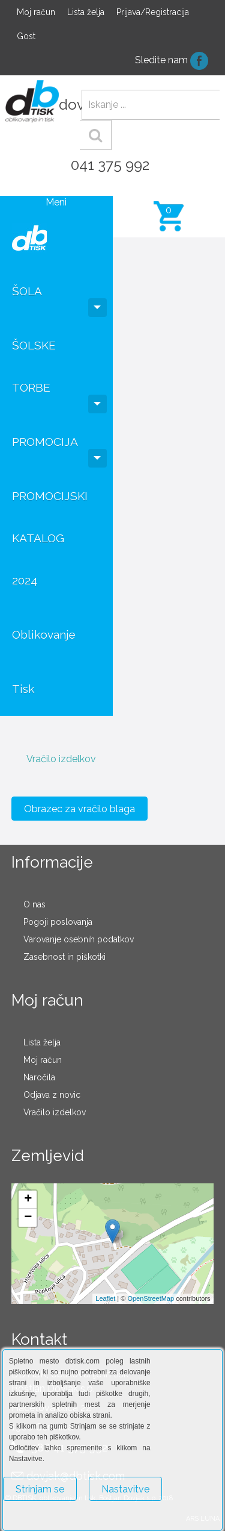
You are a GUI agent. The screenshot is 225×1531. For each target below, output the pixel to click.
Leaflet (105, 1298)
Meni (56, 202)
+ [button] (28, 1200)
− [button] (28, 1218)
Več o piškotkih (34, 1516)
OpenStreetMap (150, 1298)
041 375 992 (110, 165)
